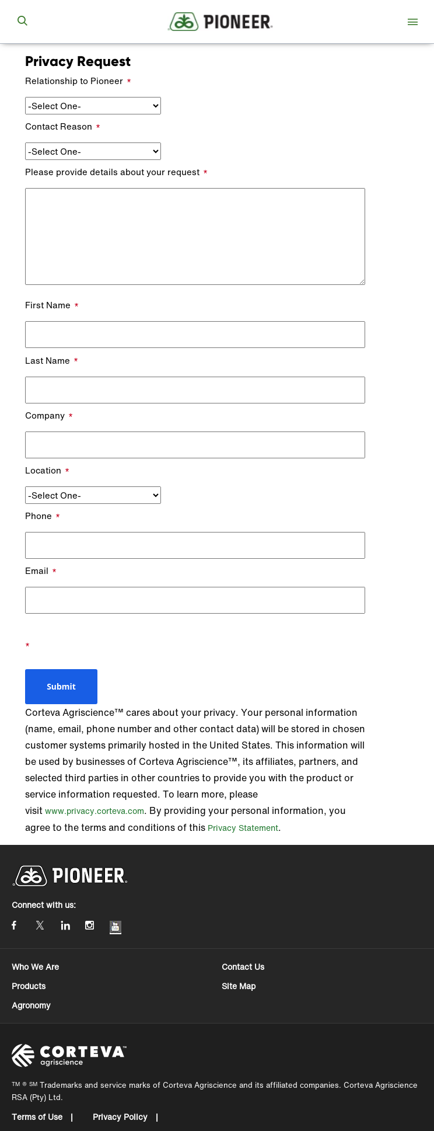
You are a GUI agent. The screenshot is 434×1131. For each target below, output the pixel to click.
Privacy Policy (121, 1117)
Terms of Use (38, 1117)
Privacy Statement (243, 828)
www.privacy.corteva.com (94, 811)
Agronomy (31, 1005)
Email (36, 570)
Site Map (239, 986)
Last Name (47, 360)
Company (45, 415)
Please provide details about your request (112, 171)
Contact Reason (58, 126)
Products (29, 986)
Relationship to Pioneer (74, 80)
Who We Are (35, 967)
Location (43, 470)
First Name (48, 304)
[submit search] (22, 21)
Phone (38, 515)
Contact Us (243, 967)
